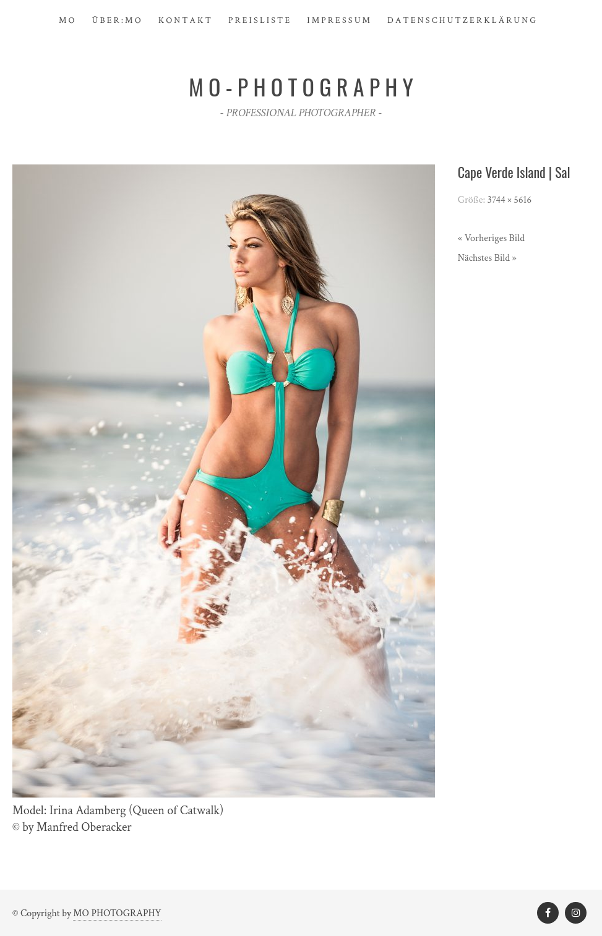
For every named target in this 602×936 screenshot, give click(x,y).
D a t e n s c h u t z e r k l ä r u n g (461, 20)
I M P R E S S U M (338, 20)
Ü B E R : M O (116, 20)
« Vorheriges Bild (491, 238)
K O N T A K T (184, 20)
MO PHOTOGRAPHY (117, 913)
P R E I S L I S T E (259, 20)
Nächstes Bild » (487, 258)
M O (67, 20)
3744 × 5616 (509, 200)
